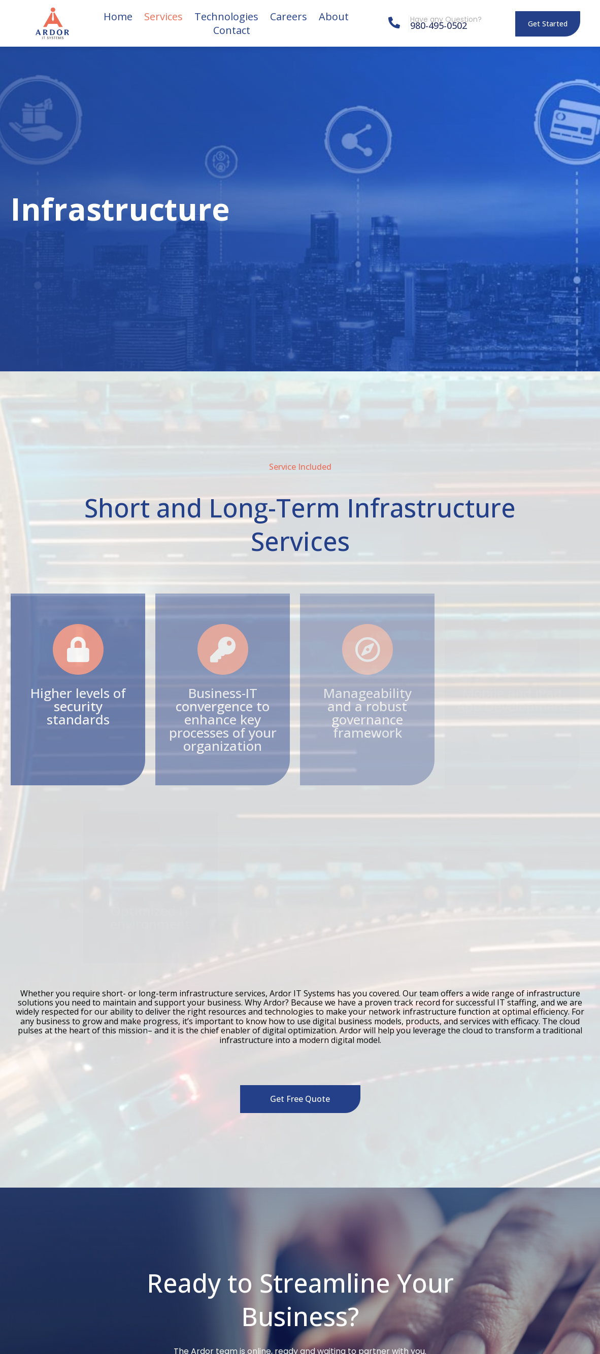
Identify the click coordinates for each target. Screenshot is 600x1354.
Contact (231, 30)
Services (163, 16)
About (334, 16)
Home (118, 16)
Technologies (226, 16)
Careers (288, 16)
